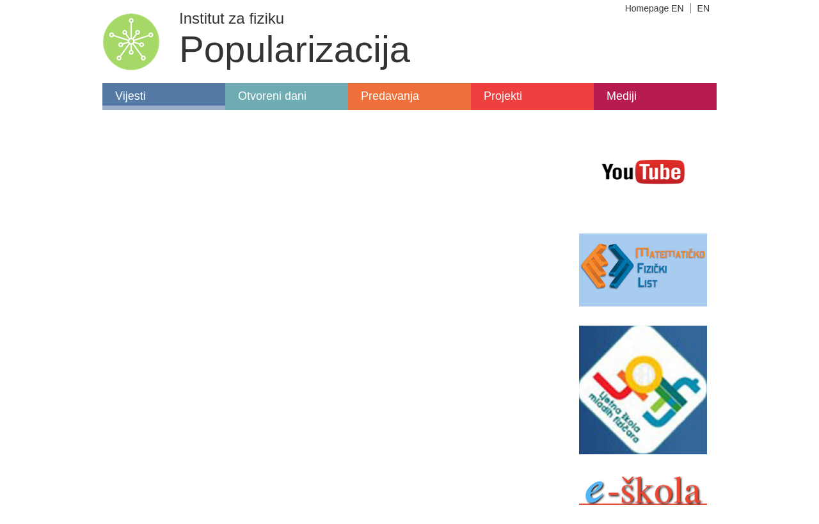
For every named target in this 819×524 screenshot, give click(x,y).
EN (703, 8)
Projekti (503, 96)
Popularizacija (294, 49)
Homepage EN (654, 8)
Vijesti (130, 96)
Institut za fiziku (231, 18)
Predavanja (390, 96)
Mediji (622, 96)
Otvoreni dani (272, 96)
